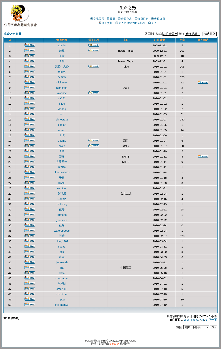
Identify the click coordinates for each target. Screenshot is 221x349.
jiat (61, 267)
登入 (152, 22)
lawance (62, 93)
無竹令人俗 (62, 66)
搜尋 (111, 18)
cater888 (61, 288)
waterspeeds (62, 230)
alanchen (61, 87)
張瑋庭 (62, 193)
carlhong (61, 204)
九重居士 (61, 161)
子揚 (62, 55)
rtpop (62, 299)
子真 (62, 177)
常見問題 (97, 18)
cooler (62, 124)
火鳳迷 (62, 76)
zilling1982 (61, 241)
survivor (62, 188)
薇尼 (62, 225)
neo (62, 114)
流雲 (62, 256)
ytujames (61, 220)
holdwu (61, 71)
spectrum (61, 294)
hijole (62, 145)
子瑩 (62, 61)
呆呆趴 (62, 283)
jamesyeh (62, 262)
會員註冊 (158, 18)
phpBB (102, 340)
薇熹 (62, 209)
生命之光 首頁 (12, 33)
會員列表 (125, 18)
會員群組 (141, 18)
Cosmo (61, 140)
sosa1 (61, 246)
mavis (61, 130)
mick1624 (62, 82)
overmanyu (62, 304)
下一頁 (213, 319)
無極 (62, 50)
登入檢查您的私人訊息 (131, 22)
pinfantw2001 (62, 172)
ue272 (62, 98)
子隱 (62, 151)
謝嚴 (62, 156)
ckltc (62, 273)
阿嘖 (62, 235)
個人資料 (106, 22)
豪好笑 (62, 166)
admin (62, 45)
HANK (62, 183)
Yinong (62, 108)
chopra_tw (61, 278)
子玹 (62, 135)
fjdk (62, 251)
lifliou (62, 103)
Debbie (61, 198)
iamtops (62, 214)
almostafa (62, 119)
